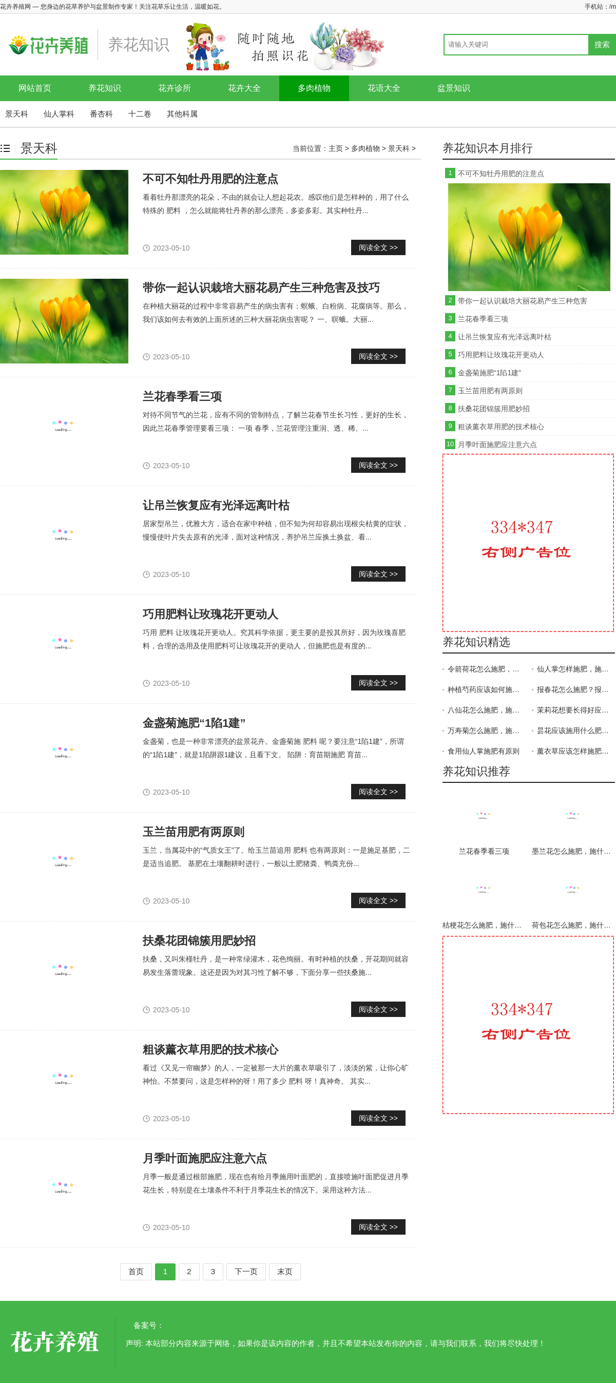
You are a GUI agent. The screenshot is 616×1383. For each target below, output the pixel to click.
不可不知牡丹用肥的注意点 (210, 178)
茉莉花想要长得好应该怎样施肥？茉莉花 (576, 710)
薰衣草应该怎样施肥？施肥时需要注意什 (576, 751)
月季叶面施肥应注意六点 (205, 1158)
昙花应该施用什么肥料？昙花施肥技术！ (576, 730)
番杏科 (101, 113)
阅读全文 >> (378, 247)
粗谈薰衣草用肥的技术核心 (210, 1049)
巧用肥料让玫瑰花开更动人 (210, 614)
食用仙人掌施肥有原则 (483, 751)
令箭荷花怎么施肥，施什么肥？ (487, 669)
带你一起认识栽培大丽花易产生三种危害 (522, 301)
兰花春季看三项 (483, 319)
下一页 (246, 1271)
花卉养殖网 (56, 1342)
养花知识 (104, 88)
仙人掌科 (59, 113)
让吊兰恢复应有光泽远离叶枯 (216, 505)
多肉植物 (314, 88)
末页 (285, 1271)
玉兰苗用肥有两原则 (193, 831)
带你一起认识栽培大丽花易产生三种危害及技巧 (261, 287)
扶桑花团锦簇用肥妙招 (199, 940)
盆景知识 (453, 88)
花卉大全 (244, 88)
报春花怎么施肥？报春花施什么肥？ (576, 689)
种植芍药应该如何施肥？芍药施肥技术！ (487, 689)
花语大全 (384, 88)
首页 (136, 1271)
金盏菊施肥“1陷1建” (194, 723)
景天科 (16, 113)
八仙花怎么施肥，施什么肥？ (487, 710)
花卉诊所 (174, 88)
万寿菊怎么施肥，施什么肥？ (487, 730)
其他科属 (182, 113)
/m (612, 6)
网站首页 (34, 88)
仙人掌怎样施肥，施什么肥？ (576, 669)
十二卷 (139, 113)
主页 (336, 148)
